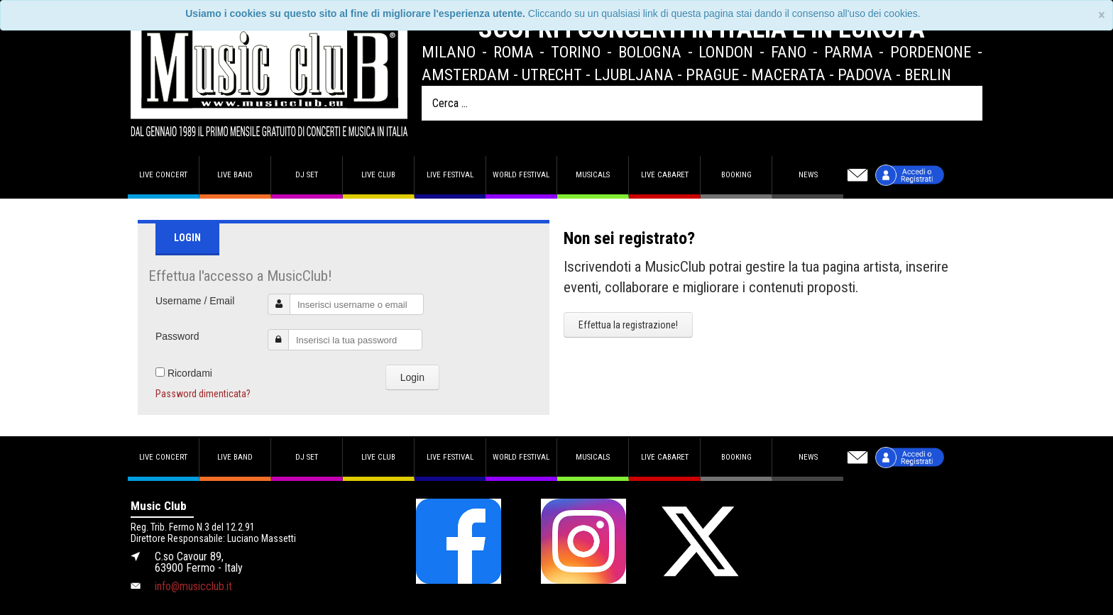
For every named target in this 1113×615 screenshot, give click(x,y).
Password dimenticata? (203, 393)
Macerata (788, 74)
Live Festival (450, 174)
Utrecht (552, 74)
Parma (848, 52)
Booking (736, 174)
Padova (865, 74)
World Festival (521, 174)
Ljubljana (634, 74)
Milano (449, 52)
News (808, 174)
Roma (513, 52)
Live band (235, 174)
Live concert (163, 174)
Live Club (378, 174)
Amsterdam (466, 74)
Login (412, 377)
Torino (576, 52)
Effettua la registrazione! (628, 325)
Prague (712, 74)
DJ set (306, 174)
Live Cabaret (665, 174)
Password (177, 336)
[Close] (1101, 15)
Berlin (927, 74)
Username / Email (194, 300)
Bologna (649, 52)
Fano (788, 52)
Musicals (593, 174)
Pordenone (930, 52)
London (725, 52)
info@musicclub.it (193, 586)
